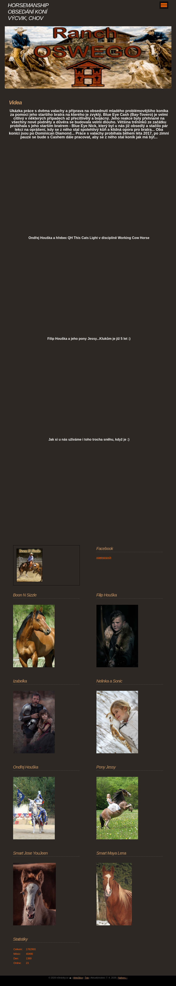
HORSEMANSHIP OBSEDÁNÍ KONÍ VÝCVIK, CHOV (28, 11)
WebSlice (78, 977)
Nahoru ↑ (122, 977)
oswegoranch (103, 557)
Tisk (87, 977)
